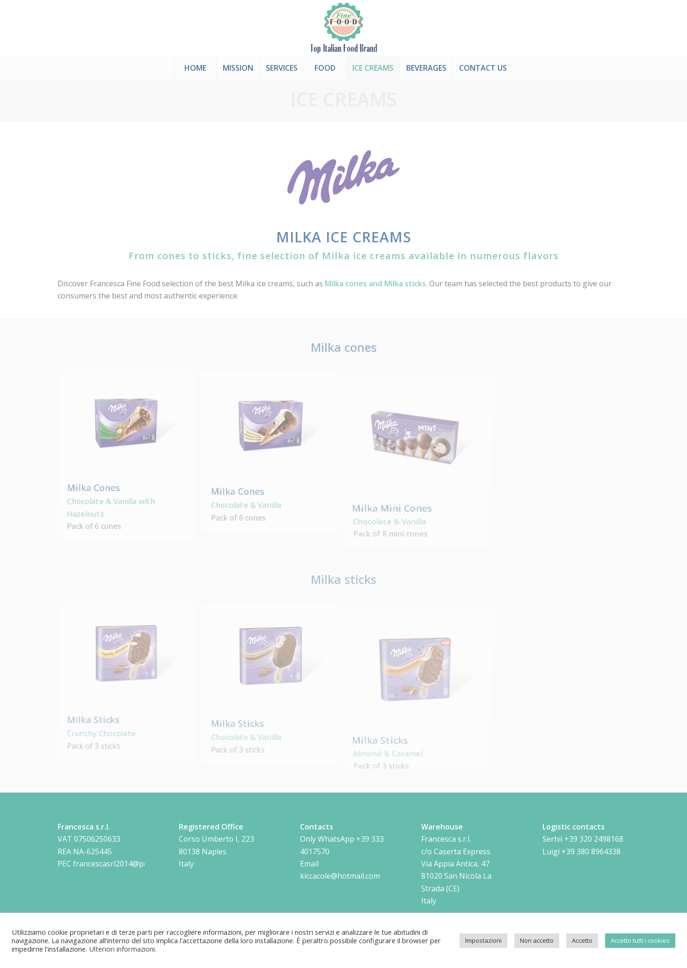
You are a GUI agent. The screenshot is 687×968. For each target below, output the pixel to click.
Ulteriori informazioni (122, 948)
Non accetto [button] (537, 940)
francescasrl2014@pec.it (115, 864)
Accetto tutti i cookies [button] (640, 940)
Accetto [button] (582, 940)
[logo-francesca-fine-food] (343, 28)
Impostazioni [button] (483, 940)
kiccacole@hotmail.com (340, 876)
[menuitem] (195, 68)
